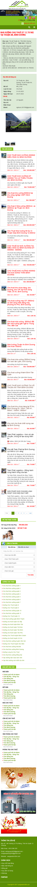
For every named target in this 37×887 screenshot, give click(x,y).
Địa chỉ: (6, 80)
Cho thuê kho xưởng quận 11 (11, 613)
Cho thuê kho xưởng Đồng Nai (12, 655)
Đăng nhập (31, 20)
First (7, 513)
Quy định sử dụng (7, 870)
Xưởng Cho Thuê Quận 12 (11, 616)
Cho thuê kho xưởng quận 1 (11, 585)
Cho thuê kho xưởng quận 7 (11, 602)
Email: (6, 107)
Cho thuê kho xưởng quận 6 (11, 599)
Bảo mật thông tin (7, 866)
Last (30, 513)
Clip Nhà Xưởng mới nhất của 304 (13, 660)
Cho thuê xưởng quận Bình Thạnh (13, 619)
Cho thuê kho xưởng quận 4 (11, 594)
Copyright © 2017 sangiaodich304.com (18, 884)
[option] (18, 122)
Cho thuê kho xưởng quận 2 (11, 588)
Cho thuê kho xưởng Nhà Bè (11, 646)
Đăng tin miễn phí (28, 23)
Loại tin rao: (8, 89)
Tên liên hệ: (8, 100)
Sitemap (4, 873)
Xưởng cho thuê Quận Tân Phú (12, 633)
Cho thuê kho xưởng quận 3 (11, 591)
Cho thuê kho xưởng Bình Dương (13, 649)
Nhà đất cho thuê (23, 547)
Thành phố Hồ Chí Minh (11, 674)
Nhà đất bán (11, 547)
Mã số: (6, 86)
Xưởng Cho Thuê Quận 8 (10, 605)
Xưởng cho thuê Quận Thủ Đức (12, 627)
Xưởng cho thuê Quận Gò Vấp (12, 621)
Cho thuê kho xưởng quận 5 (11, 597)
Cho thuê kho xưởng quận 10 (11, 610)
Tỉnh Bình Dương (9, 680)
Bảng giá (4, 868)
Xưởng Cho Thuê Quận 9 (10, 608)
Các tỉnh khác (8, 684)
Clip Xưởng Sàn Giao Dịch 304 (12, 657)
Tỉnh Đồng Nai (8, 678)
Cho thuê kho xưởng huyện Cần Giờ (14, 641)
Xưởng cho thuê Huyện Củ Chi (12, 638)
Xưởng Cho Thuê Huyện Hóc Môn (13, 644)
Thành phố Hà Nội (9, 682)
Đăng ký (22, 20)
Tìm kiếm (31, 575)
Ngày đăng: (7, 91)
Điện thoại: (7, 105)
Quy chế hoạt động (7, 863)
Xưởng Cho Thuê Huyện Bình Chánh (14, 635)
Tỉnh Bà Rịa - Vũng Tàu (11, 676)
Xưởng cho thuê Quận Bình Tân (12, 624)
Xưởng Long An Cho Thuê (10, 652)
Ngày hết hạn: (8, 94)
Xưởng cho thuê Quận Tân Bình (12, 630)
